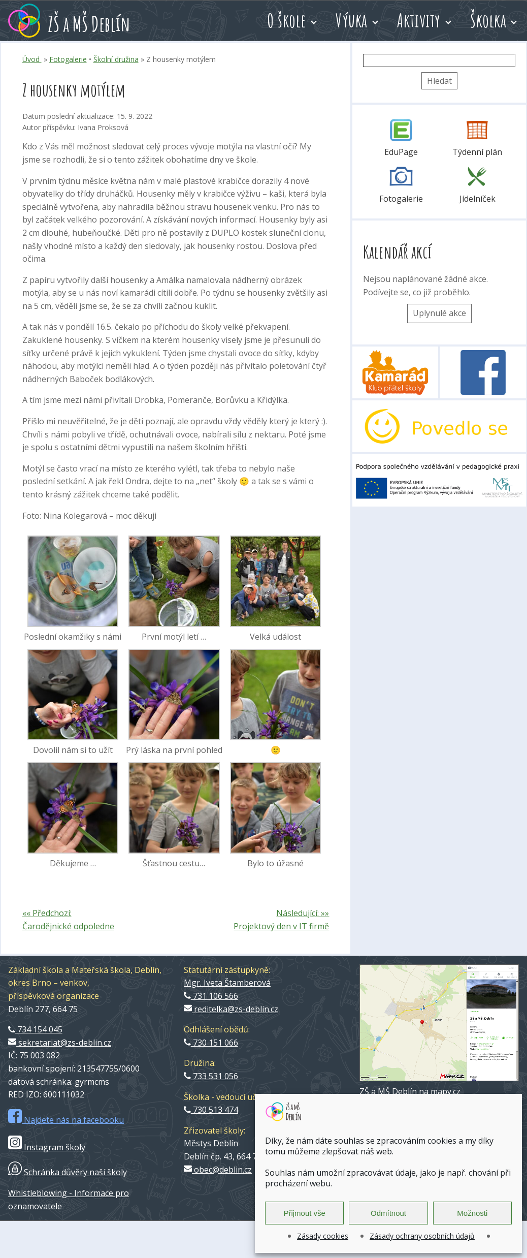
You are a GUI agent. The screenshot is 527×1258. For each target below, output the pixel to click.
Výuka (352, 20)
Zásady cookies (322, 1236)
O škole (286, 20)
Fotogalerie (68, 59)
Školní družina (116, 59)
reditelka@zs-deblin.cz (231, 1009)
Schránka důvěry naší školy (67, 1172)
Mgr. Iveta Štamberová (227, 982)
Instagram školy (46, 1147)
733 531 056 (211, 1076)
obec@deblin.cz (218, 1169)
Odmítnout (388, 1213)
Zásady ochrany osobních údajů (422, 1236)
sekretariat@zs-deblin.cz (59, 1042)
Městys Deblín (211, 1143)
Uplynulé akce (439, 313)
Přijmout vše (304, 1213)
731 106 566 (211, 995)
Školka (488, 20)
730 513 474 (211, 1109)
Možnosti (472, 1213)
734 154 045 (35, 1029)
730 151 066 (211, 1042)
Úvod (32, 59)
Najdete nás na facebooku (66, 1119)
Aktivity (419, 20)
